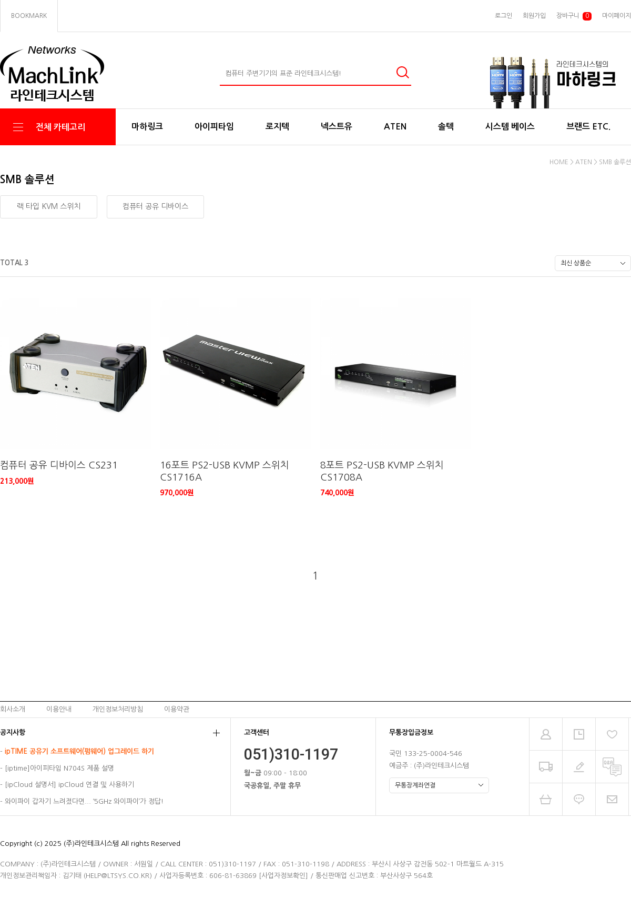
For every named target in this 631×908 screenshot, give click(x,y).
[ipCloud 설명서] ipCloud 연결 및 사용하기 (69, 785)
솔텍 (446, 127)
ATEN (395, 127)
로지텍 (277, 127)
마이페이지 (616, 16)
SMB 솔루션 (615, 162)
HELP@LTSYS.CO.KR (117, 875)
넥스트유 (336, 127)
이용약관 (176, 709)
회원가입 (534, 16)
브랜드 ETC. (588, 127)
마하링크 (147, 127)
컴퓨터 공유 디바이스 (155, 206)
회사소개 (12, 709)
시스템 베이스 (510, 127)
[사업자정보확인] (283, 875)
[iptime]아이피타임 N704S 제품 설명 (59, 768)
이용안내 (59, 709)
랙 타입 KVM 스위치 (48, 206)
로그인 (503, 16)
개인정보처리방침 (118, 709)
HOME (558, 162)
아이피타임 (214, 127)
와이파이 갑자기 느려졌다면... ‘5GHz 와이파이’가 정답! (84, 801)
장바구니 (574, 16)
